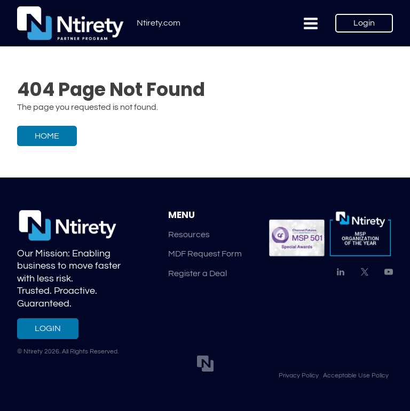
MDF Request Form (205, 253)
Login (364, 23)
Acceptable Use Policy (356, 375)
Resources (189, 234)
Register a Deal (197, 273)
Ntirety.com (158, 23)
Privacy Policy (299, 375)
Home (47, 136)
